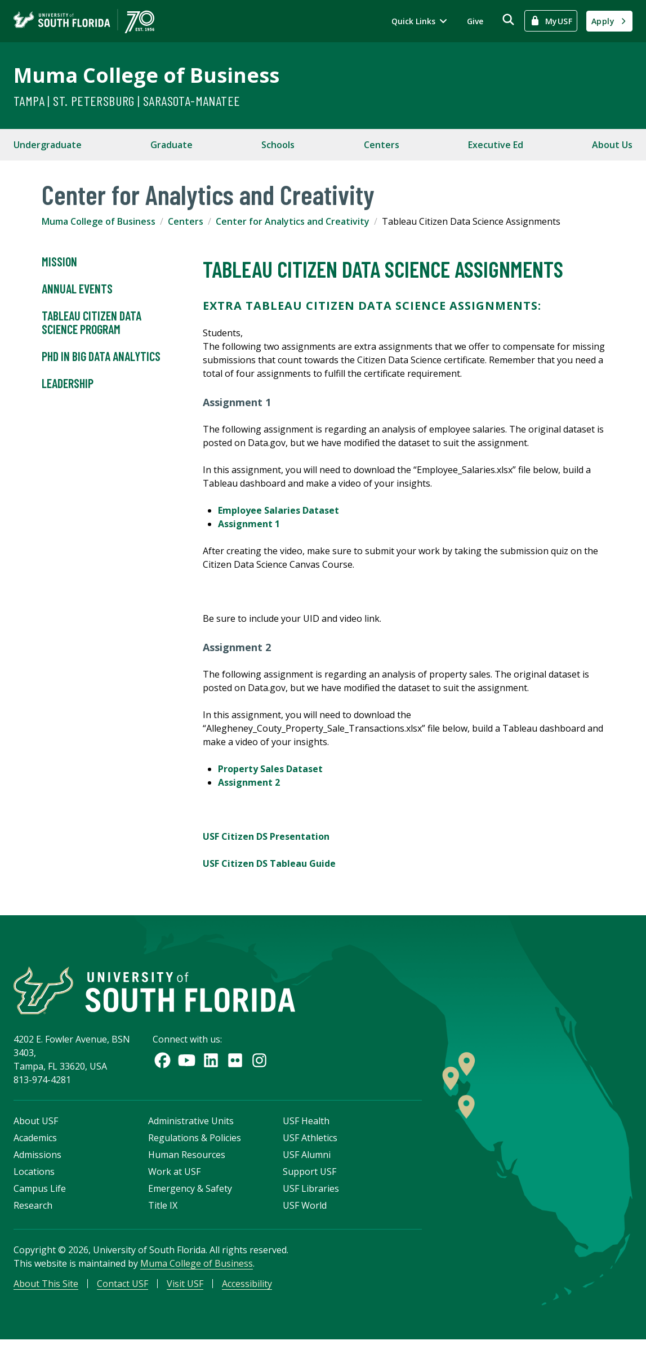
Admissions (37, 1157)
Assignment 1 (249, 524)
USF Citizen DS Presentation (266, 836)
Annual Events (77, 289)
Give (475, 21)
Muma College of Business (146, 75)
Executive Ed (495, 145)
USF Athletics (310, 1140)
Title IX (162, 1208)
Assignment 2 (249, 782)
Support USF (309, 1174)
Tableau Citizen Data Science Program (91, 322)
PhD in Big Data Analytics (101, 356)
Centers (381, 145)
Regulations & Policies (194, 1140)
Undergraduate (48, 145)
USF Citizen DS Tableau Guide (269, 863)
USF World (305, 1208)
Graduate (171, 145)
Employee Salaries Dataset (278, 510)
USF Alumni (307, 1157)
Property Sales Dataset (270, 769)
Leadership (67, 383)
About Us (612, 145)
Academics (35, 1140)
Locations (34, 1174)
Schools (278, 145)
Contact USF (122, 1286)
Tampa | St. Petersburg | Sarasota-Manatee (127, 100)
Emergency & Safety (190, 1191)
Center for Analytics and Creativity (292, 221)
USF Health (306, 1123)
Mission (59, 262)
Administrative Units (191, 1123)
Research (33, 1208)
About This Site (46, 1286)
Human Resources (186, 1157)
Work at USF (174, 1174)
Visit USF (185, 1286)
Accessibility (247, 1286)
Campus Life (40, 1191)
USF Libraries (311, 1191)
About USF (36, 1123)
